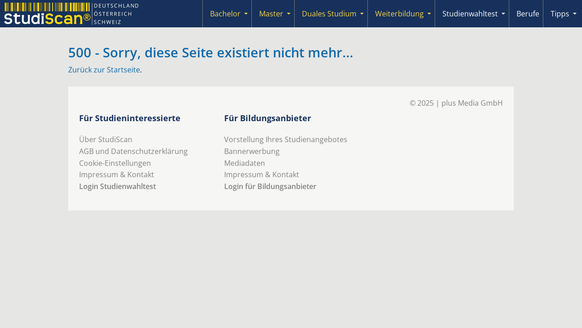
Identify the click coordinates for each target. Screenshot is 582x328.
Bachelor (225, 14)
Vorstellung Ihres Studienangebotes (285, 139)
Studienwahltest (470, 14)
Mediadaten (244, 163)
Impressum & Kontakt (116, 174)
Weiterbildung (399, 14)
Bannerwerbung (252, 151)
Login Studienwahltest (117, 186)
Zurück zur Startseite (104, 70)
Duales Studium (329, 14)
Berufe (528, 14)
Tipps (560, 14)
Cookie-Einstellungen (115, 163)
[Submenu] (246, 13)
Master (271, 14)
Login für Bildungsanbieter (270, 186)
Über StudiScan (105, 139)
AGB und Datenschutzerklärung (133, 151)
